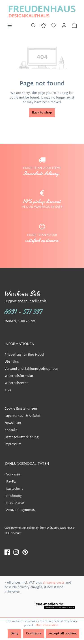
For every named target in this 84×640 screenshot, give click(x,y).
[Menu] (9, 25)
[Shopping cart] (74, 25)
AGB (7, 390)
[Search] (33, 25)
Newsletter (12, 423)
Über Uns (11, 362)
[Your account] (64, 25)
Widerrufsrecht (16, 383)
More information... (48, 625)
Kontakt (10, 430)
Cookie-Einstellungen (20, 409)
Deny (14, 633)
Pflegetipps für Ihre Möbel (24, 355)
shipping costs (54, 583)
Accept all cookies (62, 633)
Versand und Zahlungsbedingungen (31, 369)
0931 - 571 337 (23, 312)
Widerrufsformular (18, 376)
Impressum (12, 444)
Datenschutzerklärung (21, 437)
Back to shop (42, 113)
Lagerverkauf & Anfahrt (22, 416)
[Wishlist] (54, 25)
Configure (33, 633)
